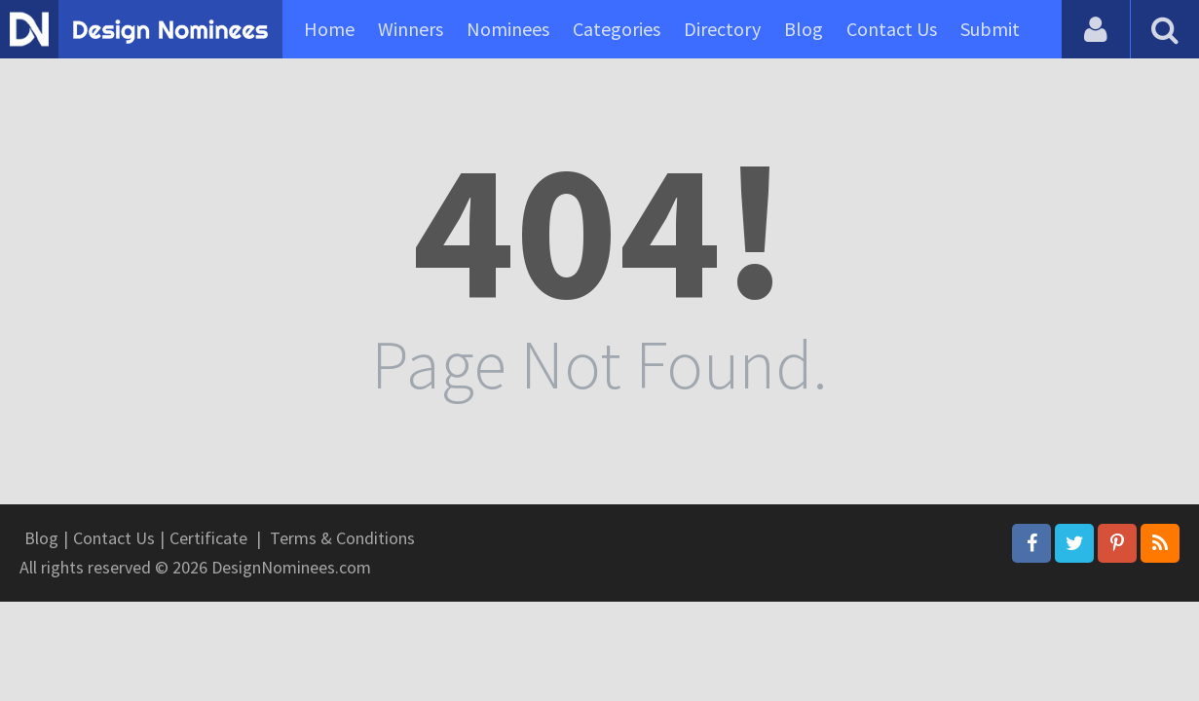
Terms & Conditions (342, 538)
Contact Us (891, 29)
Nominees (508, 29)
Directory (722, 29)
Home (329, 29)
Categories (616, 29)
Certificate (208, 538)
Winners (410, 29)
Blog (803, 29)
